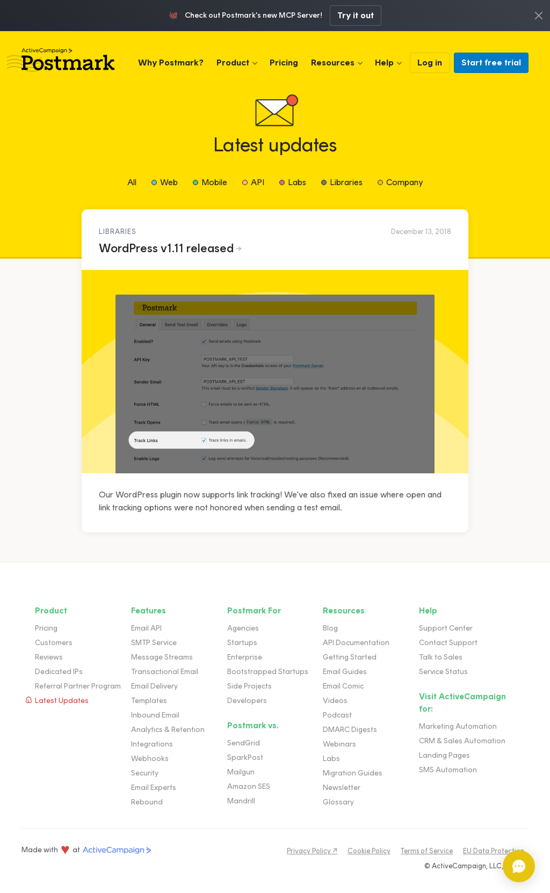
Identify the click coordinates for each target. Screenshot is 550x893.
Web (169, 182)
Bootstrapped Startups (267, 671)
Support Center (446, 628)
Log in (429, 62)
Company (404, 182)
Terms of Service (427, 851)
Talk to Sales (440, 657)
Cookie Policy (369, 851)
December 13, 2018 (421, 232)
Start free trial (491, 62)
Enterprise (244, 657)
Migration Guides (352, 773)
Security (144, 773)
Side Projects (249, 686)
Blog (330, 628)
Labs (297, 182)
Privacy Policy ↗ (312, 851)
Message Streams (162, 657)
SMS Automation (448, 769)
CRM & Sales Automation (462, 740)
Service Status (443, 671)
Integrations (152, 744)
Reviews (49, 657)
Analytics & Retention (168, 729)
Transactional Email (164, 671)
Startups (242, 642)
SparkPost (245, 757)
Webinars (339, 744)
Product (232, 62)
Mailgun (241, 772)
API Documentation (356, 642)
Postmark (60, 60)
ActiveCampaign (117, 850)
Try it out (355, 15)
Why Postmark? (171, 62)
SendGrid (243, 743)
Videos (335, 700)
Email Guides (345, 671)
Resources (332, 62)
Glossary (338, 802)
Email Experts (153, 787)
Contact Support (448, 642)
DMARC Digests (350, 729)
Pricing (284, 62)
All (131, 182)
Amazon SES (248, 786)
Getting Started (350, 657)
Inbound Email (155, 715)
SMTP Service (154, 642)
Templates (149, 700)
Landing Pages (444, 755)
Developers (247, 700)
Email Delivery (154, 686)
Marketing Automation (458, 726)
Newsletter (341, 787)
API (257, 182)
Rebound (147, 802)
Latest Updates (62, 700)
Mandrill (241, 801)
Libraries (346, 182)
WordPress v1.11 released (166, 248)
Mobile (214, 182)
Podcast (337, 715)
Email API (146, 628)
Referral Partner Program (78, 686)
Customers (54, 642)
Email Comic (343, 686)
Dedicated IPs (59, 671)
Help (384, 62)
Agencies (243, 628)
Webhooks (150, 758)
